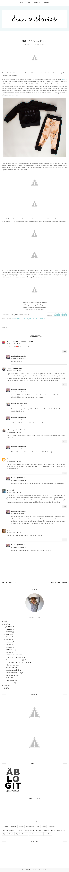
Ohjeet (5, 834)
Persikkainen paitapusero (14, 655)
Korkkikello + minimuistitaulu (15, 657)
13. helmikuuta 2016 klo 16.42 (14, 343)
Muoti (53, 830)
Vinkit (41, 834)
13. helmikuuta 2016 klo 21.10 (18, 449)
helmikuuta (9, 652)
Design (44, 826)
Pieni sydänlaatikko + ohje (14, 673)
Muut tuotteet (61, 830)
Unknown (10, 459)
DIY (13, 319)
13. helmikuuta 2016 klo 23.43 (18, 406)
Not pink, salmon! (11, 667)
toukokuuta (9, 644)
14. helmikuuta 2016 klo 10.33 (14, 461)
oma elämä (33, 319)
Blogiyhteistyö (30, 826)
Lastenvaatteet (21, 319)
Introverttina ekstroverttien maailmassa (19, 662)
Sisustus (24, 834)
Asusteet (21, 826)
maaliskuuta (9, 649)
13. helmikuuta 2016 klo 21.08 (18, 392)
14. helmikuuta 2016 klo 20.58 (18, 420)
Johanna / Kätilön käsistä (16, 430)
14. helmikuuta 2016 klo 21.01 (18, 480)
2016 (5, 624)
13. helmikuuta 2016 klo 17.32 (14, 432)
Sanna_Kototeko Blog (14, 368)
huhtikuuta (9, 647)
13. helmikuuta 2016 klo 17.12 (14, 370)
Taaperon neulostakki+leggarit (16, 660)
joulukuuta (9, 627)
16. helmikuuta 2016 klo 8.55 (14, 532)
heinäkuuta (9, 639)
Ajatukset (5, 826)
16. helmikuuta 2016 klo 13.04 (18, 547)
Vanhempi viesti (58, 582)
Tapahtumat (33, 834)
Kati (8, 530)
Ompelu (42, 319)
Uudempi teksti (10, 582)
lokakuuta (9, 632)
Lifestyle (38, 830)
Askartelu (13, 826)
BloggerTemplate (43, 869)
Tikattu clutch (10, 678)
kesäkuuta (9, 642)
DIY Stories (29, 869)
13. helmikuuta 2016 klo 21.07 (18, 358)
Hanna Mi (10, 490)
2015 (5, 685)
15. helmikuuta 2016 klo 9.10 (14, 492)
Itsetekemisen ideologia (13, 670)
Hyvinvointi (51, 826)
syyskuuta (9, 634)
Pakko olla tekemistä (12, 665)
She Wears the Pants (12, 675)
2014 (5, 688)
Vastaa (64, 351)
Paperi (18, 834)
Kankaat (20, 830)
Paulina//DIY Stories (18, 356)
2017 (5, 621)
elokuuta (8, 637)
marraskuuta (10, 629)
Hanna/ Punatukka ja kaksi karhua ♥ (20, 341)
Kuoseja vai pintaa (11, 680)
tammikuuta (9, 683)
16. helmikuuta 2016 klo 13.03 (18, 513)
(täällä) (63, 79)
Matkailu (46, 830)
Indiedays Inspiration (9, 830)
